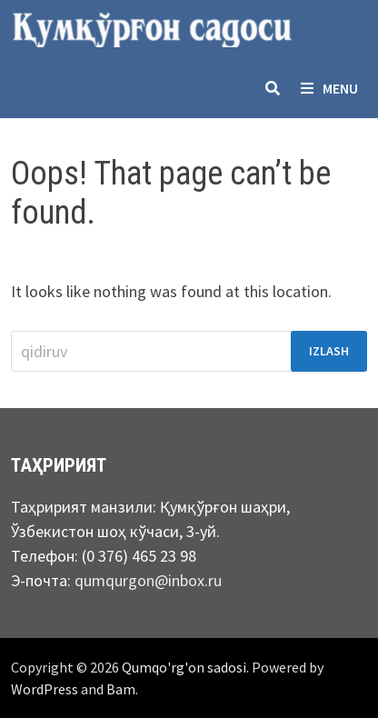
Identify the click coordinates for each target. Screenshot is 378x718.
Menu (329, 88)
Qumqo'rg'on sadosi (184, 667)
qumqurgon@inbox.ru (148, 580)
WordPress (44, 689)
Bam (120, 689)
